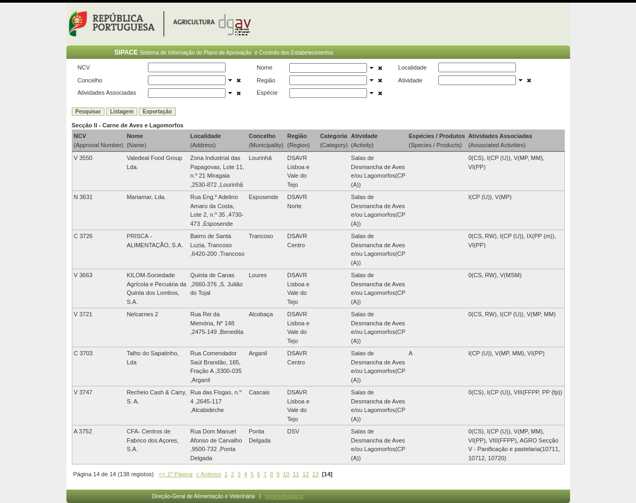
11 (296, 474)
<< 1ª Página (175, 474)
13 (315, 474)
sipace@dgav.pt (284, 496)
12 (305, 474)
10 (286, 474)
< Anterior (208, 474)
